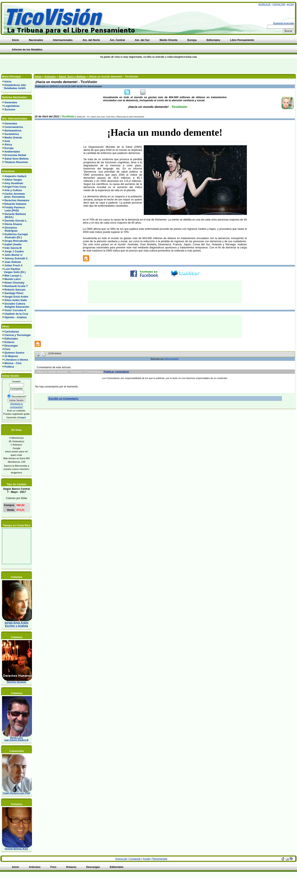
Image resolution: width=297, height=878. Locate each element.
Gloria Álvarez (13, 224)
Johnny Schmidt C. (16, 258)
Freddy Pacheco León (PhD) (13, 209)
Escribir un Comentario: (64, 398)
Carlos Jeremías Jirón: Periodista (13, 195)
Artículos (50, 76)
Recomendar (159, 858)
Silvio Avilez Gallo (16, 300)
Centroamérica (14, 127)
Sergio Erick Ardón (16, 296)
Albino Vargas (13, 179)
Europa (9, 148)
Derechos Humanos (17, 200)
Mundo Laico (13, 279)
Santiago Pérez (14, 293)
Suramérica (12, 134)
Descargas (11, 345)
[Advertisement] (71, 66)
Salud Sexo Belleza (17, 158)
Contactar (278, 4)
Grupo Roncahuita (16, 240)
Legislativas (12, 105)
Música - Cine (13, 363)
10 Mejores (11, 356)
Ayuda (290, 4)
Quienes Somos (15, 352)
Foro (7, 349)
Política (9, 366)
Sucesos (10, 109)
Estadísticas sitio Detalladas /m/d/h (14, 86)
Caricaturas (12, 331)
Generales (11, 102)
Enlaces (9, 342)
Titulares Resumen (16, 162)
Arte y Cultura (13, 190)
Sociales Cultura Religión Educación (15, 305)
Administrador (171, 359)
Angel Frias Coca (15, 186)
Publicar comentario (116, 371)
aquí (23, 417)
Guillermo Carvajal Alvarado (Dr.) (15, 236)
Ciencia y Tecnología (18, 335)
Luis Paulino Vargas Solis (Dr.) (14, 270)
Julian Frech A (14, 265)
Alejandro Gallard (15, 176)
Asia (7, 141)
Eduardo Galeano (15, 203)
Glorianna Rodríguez (10, 229)
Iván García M (13, 247)
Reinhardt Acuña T (16, 286)
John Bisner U (13, 254)
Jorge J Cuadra (14, 251)
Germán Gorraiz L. (16, 220)
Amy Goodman (13, 183)
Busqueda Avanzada (283, 23)
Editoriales (11, 338)
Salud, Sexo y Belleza (72, 76)
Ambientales (12, 151)
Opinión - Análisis (16, 317)
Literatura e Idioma (16, 359)
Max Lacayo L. (13, 275)
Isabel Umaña (13, 244)
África (8, 144)
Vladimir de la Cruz (16, 313)
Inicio (8, 81)
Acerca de (264, 4)
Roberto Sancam (15, 289)
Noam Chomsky (15, 282)
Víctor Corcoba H (15, 310)
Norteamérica (13, 130)
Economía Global (15, 155)
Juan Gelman (13, 261)
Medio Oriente (13, 137)
